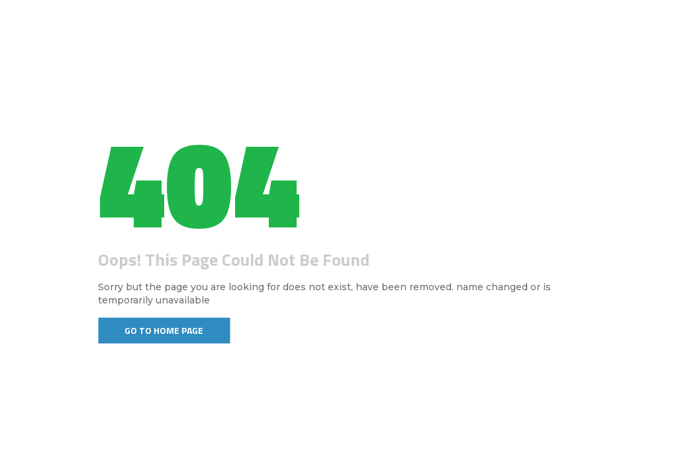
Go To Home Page (163, 330)
